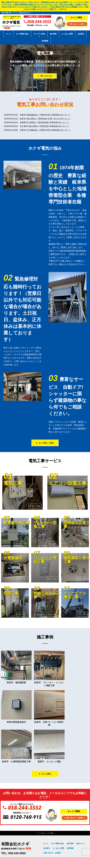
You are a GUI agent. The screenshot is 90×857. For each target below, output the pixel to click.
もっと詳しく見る (45, 443)
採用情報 (45, 41)
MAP (7, 28)
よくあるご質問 (67, 34)
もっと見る (45, 740)
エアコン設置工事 (59, 832)
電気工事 (48, 832)
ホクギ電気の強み (22, 34)
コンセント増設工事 (52, 839)
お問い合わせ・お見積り (52, 819)
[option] (45, 67)
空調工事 (81, 839)
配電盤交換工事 (74, 832)
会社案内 (81, 34)
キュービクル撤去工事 (68, 843)
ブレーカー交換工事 (52, 836)
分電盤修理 (80, 836)
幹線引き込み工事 (51, 843)
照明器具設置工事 (68, 836)
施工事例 (53, 34)
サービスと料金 (39, 35)
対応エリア (80, 810)
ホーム (8, 34)
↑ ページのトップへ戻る (45, 799)
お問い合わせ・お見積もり (77, 24)
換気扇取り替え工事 (69, 839)
